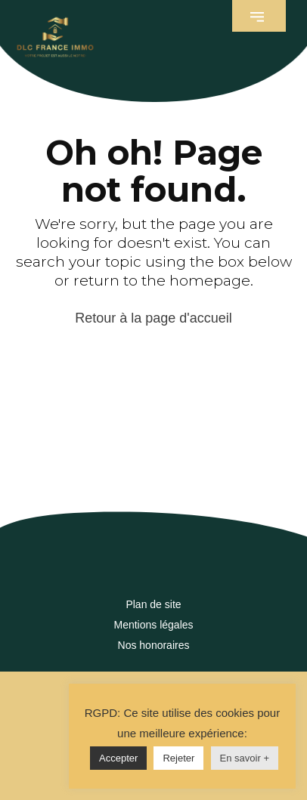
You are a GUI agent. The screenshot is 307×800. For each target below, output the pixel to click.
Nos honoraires (154, 645)
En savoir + (244, 758)
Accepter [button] (118, 758)
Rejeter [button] (178, 758)
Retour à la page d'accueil (153, 318)
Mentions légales (153, 625)
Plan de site (153, 604)
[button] (259, 16)
